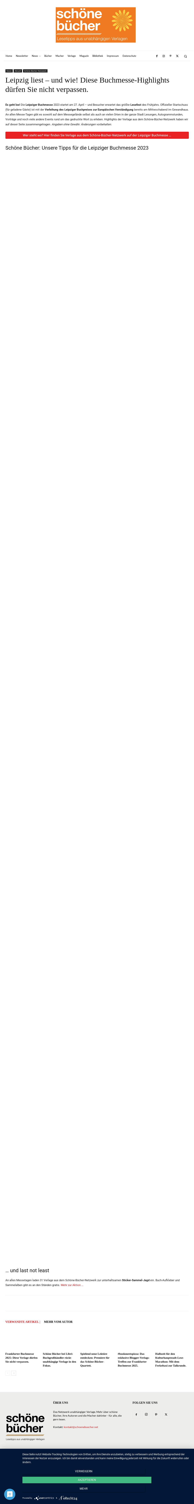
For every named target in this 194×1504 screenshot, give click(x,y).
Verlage (91, 1458)
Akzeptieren (106, 1491)
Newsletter (51, 1458)
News (9, 70)
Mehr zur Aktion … (72, 1285)
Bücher (77, 1458)
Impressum (154, 1458)
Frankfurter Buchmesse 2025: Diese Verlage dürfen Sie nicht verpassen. (21, 1357)
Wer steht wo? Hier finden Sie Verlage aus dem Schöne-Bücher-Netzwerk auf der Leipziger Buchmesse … (97, 135)
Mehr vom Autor (58, 1321)
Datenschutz (172, 1458)
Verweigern (47, 1491)
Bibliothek (136, 1458)
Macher (105, 1458)
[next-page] (13, 1373)
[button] (185, 56)
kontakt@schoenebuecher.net (81, 1427)
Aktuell (18, 70)
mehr (165, 1491)
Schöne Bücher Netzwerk (35, 70)
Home (36, 1458)
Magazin (119, 1458)
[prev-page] (7, 1373)
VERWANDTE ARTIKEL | (22, 1321)
